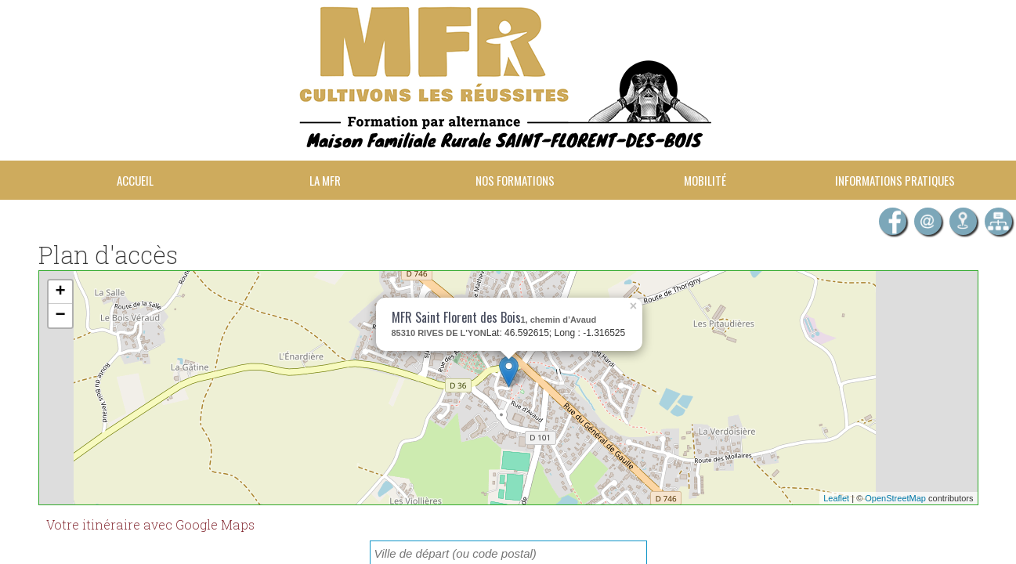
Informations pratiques (895, 180)
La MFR (325, 180)
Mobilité (705, 180)
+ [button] (60, 292)
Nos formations (515, 180)
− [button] (60, 315)
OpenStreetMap (895, 498)
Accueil (135, 180)
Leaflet (836, 498)
